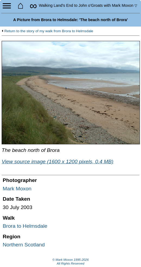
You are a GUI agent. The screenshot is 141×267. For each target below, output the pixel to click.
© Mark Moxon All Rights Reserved (70, 261)
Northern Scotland (24, 245)
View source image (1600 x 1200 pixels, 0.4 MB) (57, 161)
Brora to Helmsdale (25, 226)
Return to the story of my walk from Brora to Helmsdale (48, 31)
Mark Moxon (17, 188)
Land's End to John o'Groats (88, 5)
